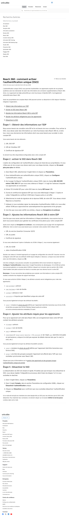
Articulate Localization (8, 30)
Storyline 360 (6, 28)
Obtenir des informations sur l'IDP (17, 106)
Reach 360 (6, 35)
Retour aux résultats (60, 79)
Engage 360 (6, 52)
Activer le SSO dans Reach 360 (16, 109)
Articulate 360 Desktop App (10, 42)
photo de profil (23, 305)
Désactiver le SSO (12, 120)
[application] (65, 513)
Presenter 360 (6, 47)
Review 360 (6, 33)
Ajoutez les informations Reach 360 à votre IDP (22, 113)
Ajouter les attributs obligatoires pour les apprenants (23, 116)
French (6, 418)
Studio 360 (6, 44)
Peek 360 (5, 56)
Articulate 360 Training (9, 40)
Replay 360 (6, 54)
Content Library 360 (8, 37)
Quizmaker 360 (7, 49)
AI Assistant (6, 23)
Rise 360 (5, 26)
